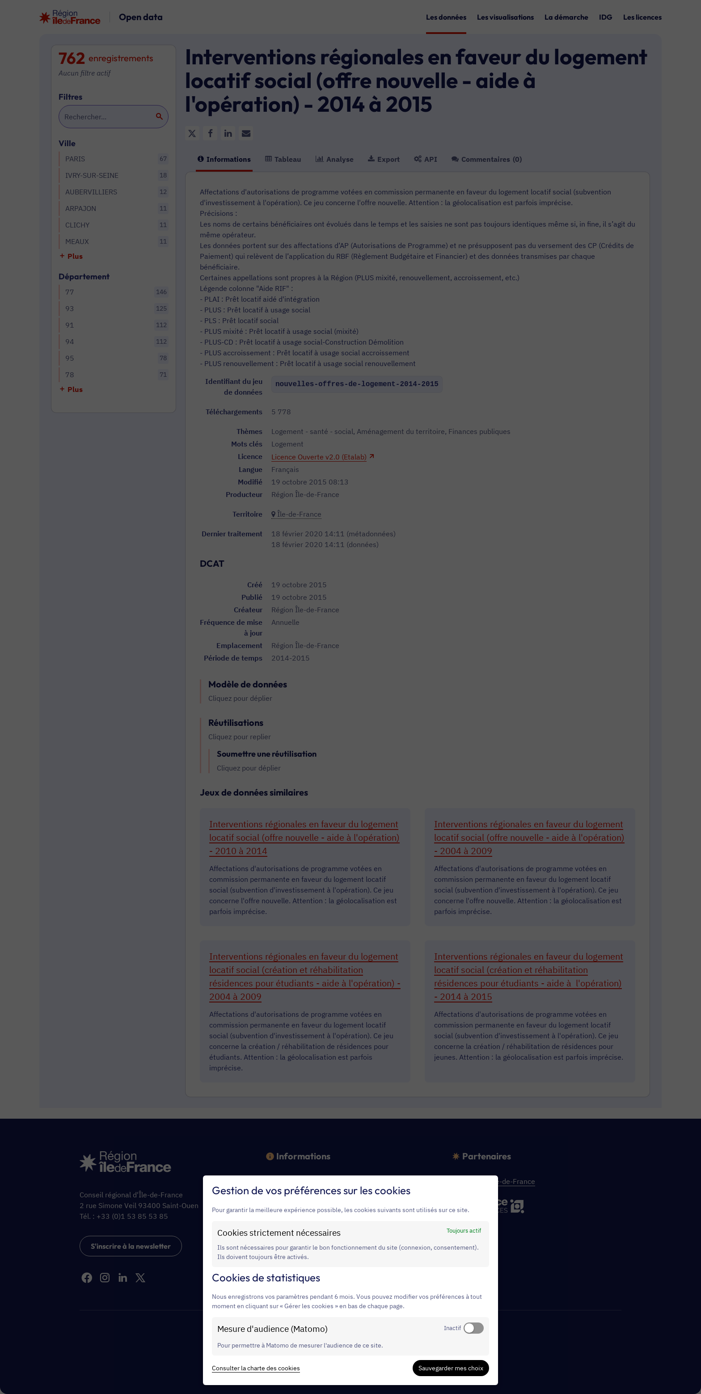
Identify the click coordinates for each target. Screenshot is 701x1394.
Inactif (452, 1328)
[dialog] (350, 1280)
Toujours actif (464, 1230)
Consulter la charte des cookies (256, 1368)
